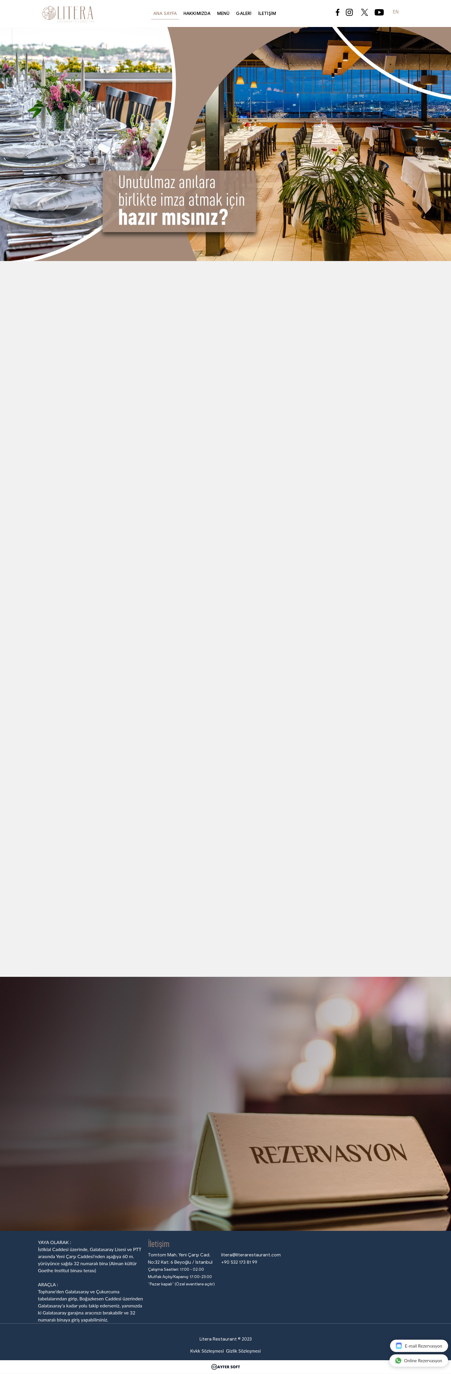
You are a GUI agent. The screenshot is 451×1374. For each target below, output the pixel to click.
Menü (223, 13)
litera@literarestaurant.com (251, 1255)
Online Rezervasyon (418, 1360)
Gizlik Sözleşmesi (243, 1350)
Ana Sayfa (165, 13)
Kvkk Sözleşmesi (207, 1350)
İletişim (267, 13)
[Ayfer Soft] (225, 1367)
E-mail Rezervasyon (419, 1346)
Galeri (243, 13)
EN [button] (396, 12)
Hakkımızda (197, 13)
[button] (34, 134)
